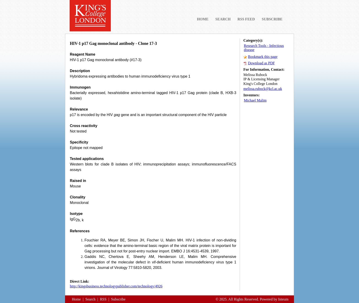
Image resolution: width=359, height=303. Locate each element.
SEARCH (223, 19)
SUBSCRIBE (272, 19)
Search (90, 299)
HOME (203, 19)
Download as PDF (261, 63)
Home (76, 299)
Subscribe (118, 299)
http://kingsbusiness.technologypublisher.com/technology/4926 (116, 286)
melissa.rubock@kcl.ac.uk (262, 89)
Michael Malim (255, 100)
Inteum (283, 299)
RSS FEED (246, 19)
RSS (103, 299)
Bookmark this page (262, 57)
